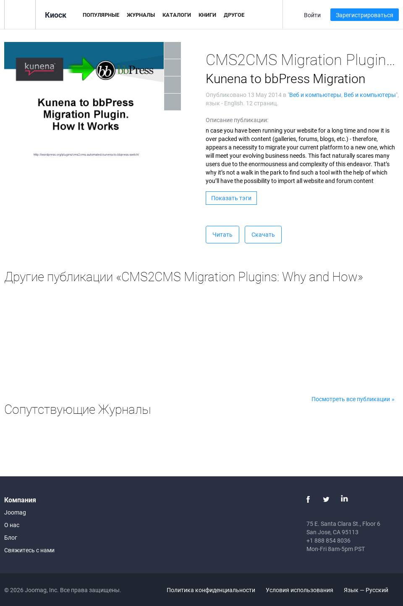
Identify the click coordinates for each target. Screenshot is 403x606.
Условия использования (299, 590)
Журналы (141, 14)
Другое (234, 14)
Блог (10, 537)
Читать (222, 234)
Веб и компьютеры (315, 95)
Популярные (101, 14)
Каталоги (176, 14)
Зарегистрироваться (364, 15)
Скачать (263, 234)
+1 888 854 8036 (328, 540)
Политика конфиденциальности (211, 590)
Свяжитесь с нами (29, 550)
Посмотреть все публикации (350, 399)
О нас (11, 525)
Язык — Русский (371, 590)
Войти (312, 15)
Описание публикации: (237, 120)
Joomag (15, 512)
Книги (207, 14)
